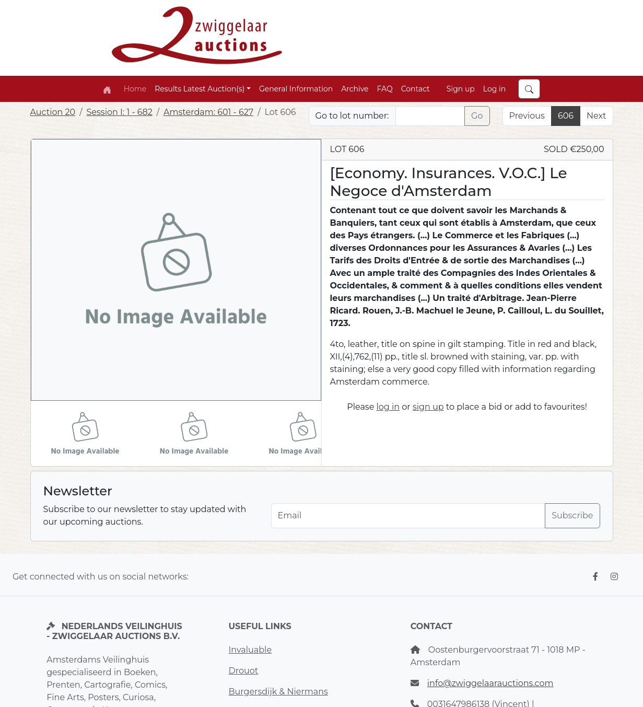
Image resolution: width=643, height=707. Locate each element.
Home (135, 89)
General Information (296, 89)
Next (596, 116)
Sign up (461, 89)
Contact (415, 89)
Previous (527, 116)
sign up (428, 407)
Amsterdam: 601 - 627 (208, 112)
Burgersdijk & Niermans (278, 692)
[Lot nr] (430, 116)
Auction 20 (53, 112)
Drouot (243, 671)
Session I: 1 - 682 (120, 112)
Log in (494, 89)
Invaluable (250, 650)
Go (477, 116)
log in (388, 407)
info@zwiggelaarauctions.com (490, 683)
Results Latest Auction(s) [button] (199, 89)
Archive (354, 89)
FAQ (385, 89)
